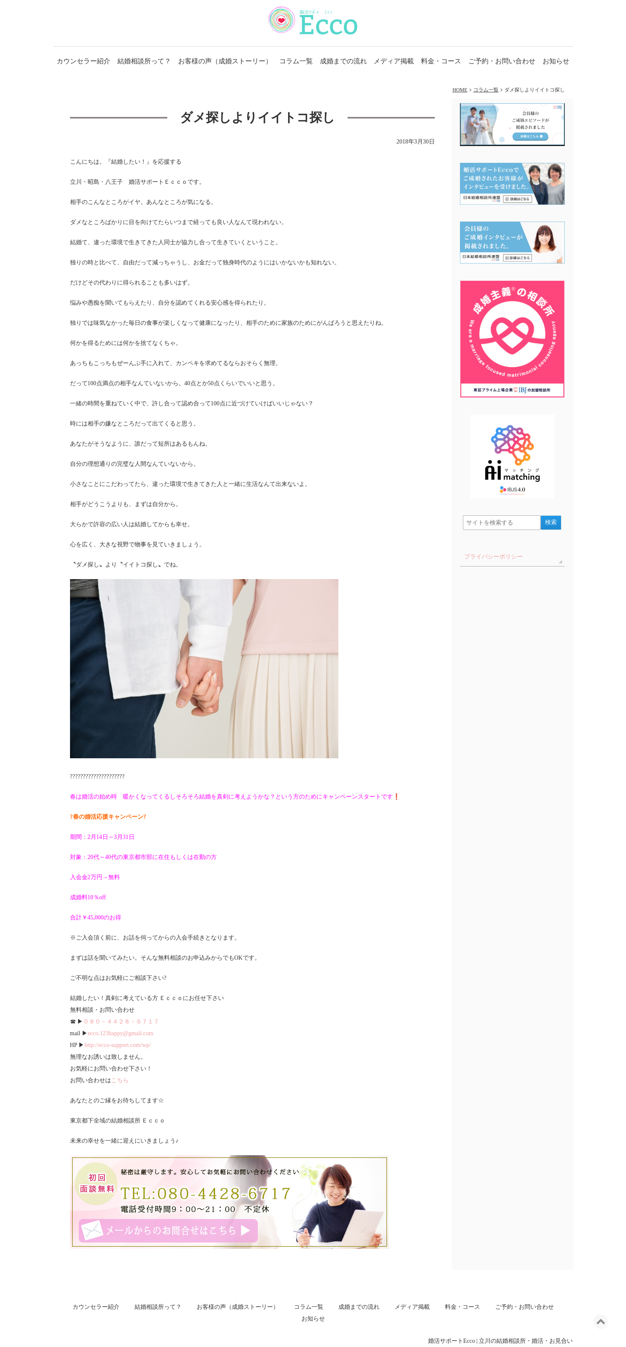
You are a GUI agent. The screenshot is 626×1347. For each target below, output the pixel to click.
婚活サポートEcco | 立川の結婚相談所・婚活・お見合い (500, 1341)
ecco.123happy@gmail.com (120, 1033)
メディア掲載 (394, 61)
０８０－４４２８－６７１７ (121, 1021)
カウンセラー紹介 (83, 61)
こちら (120, 1080)
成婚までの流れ (343, 61)
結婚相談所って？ (144, 61)
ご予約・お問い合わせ (501, 61)
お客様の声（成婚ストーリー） (225, 61)
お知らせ (556, 61)
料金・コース (441, 61)
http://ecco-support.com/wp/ (117, 1045)
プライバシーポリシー (493, 556)
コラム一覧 (296, 61)
